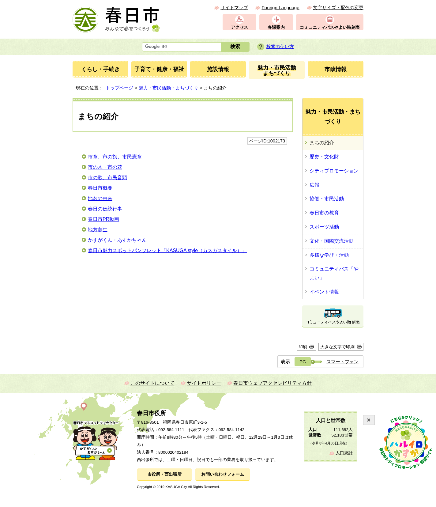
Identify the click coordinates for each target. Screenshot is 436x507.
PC (302, 361)
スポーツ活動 (324, 226)
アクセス (239, 27)
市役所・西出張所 (164, 474)
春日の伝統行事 (105, 208)
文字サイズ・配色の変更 (338, 7)
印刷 (303, 346)
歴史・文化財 (324, 156)
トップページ (119, 87)
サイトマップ (234, 7)
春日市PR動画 (103, 219)
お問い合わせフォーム (222, 474)
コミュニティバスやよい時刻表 (330, 27)
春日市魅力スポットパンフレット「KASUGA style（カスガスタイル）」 (167, 250)
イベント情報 (324, 291)
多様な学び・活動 (329, 255)
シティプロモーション (334, 170)
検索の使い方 (280, 46)
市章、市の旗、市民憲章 (115, 156)
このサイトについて (152, 383)
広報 (314, 184)
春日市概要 (100, 188)
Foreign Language (280, 7)
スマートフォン (342, 361)
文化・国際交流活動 (332, 241)
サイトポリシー (204, 383)
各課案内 (276, 27)
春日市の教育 (324, 212)
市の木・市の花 (105, 167)
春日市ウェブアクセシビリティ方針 (272, 383)
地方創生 (97, 229)
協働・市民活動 (327, 198)
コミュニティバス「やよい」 (334, 273)
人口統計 (344, 453)
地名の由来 (100, 198)
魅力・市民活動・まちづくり (168, 87)
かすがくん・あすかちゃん (117, 240)
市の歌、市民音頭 (107, 177)
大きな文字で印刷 (337, 346)
